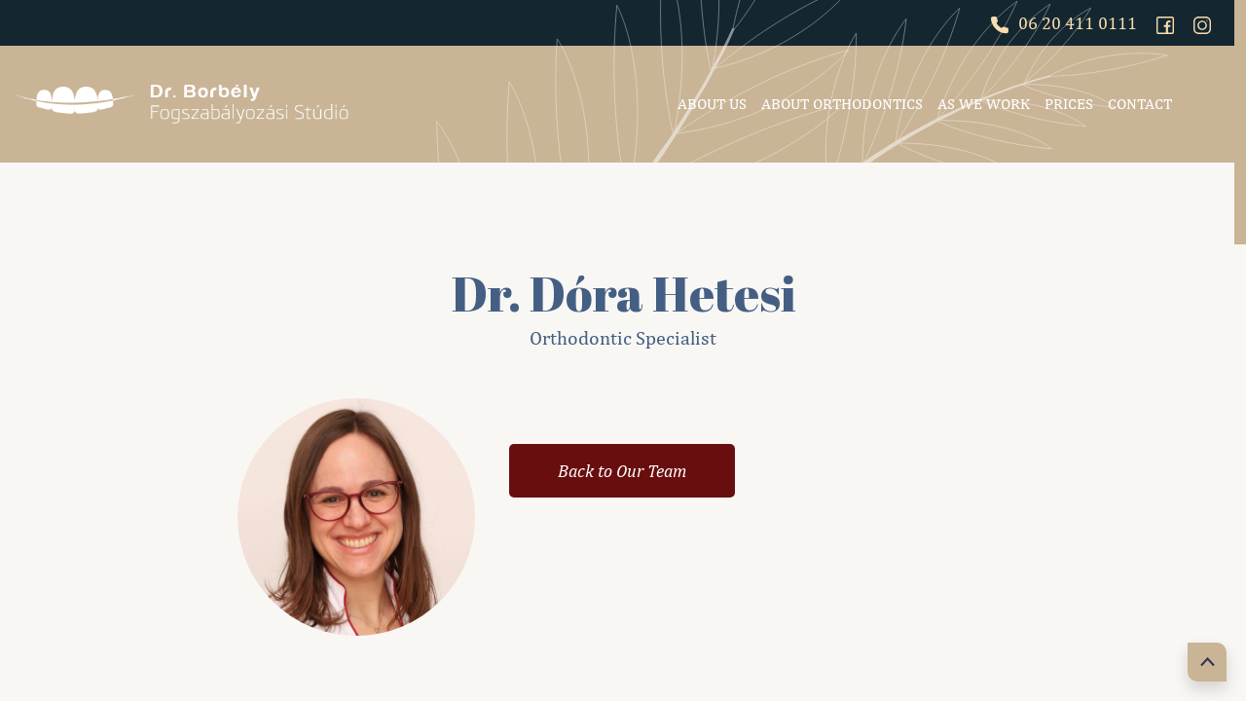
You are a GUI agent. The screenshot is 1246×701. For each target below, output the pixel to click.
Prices (1068, 103)
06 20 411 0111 (1064, 23)
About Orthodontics (842, 103)
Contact (1140, 103)
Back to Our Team (622, 471)
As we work (983, 103)
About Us (712, 103)
